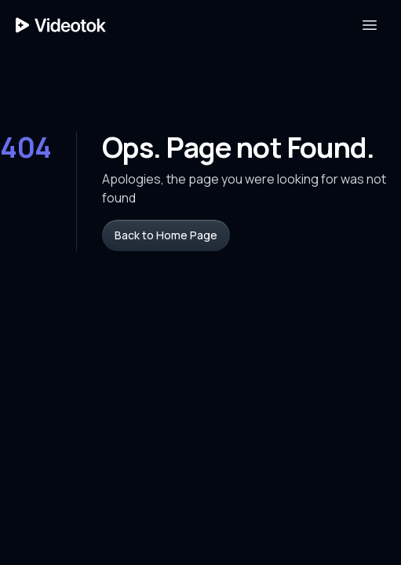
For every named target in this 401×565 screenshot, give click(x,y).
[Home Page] (61, 25)
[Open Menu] (369, 25)
